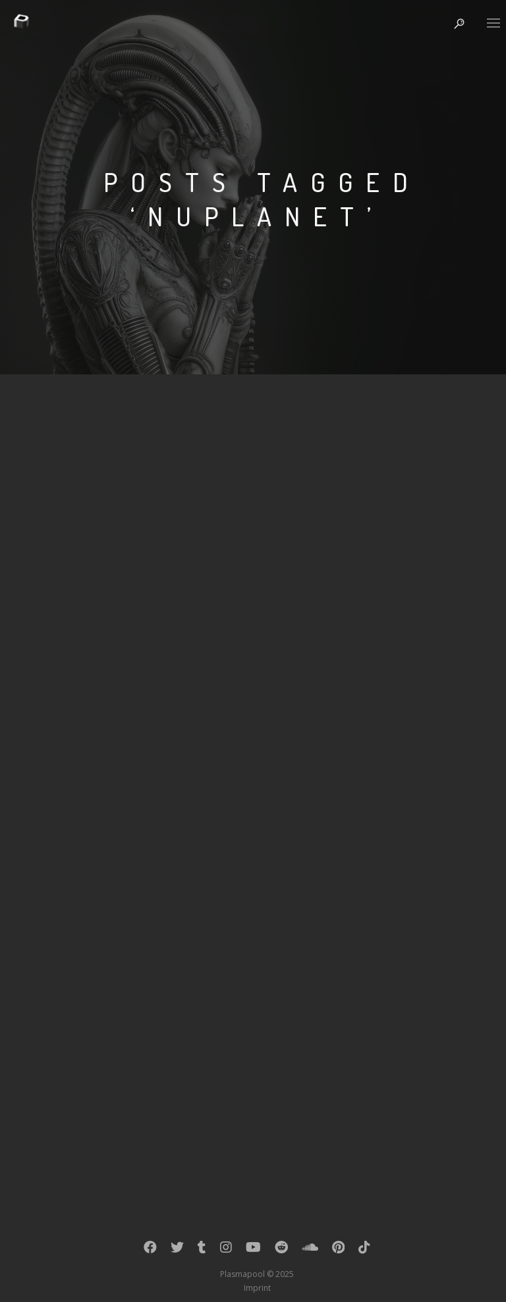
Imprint (257, 1287)
